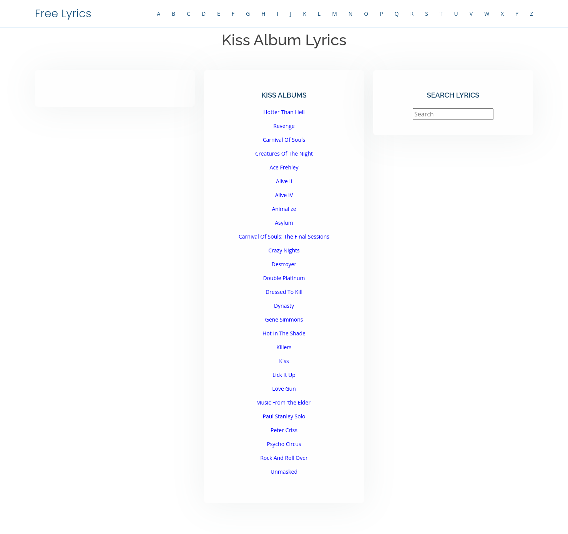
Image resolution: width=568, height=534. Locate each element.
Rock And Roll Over (284, 457)
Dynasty (284, 305)
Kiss (284, 361)
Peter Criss (284, 430)
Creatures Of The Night (284, 153)
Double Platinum (284, 278)
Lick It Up (284, 374)
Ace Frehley (284, 167)
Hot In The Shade (284, 333)
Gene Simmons (284, 319)
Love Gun (284, 388)
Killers (283, 347)
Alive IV (284, 195)
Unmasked (284, 471)
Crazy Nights (283, 250)
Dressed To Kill (284, 291)
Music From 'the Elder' (284, 402)
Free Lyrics (63, 13)
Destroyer (284, 264)
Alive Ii (284, 181)
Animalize (284, 208)
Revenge (283, 125)
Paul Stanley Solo (283, 416)
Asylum (284, 222)
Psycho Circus (284, 444)
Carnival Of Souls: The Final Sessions (284, 236)
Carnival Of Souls (284, 139)
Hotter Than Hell (284, 112)
